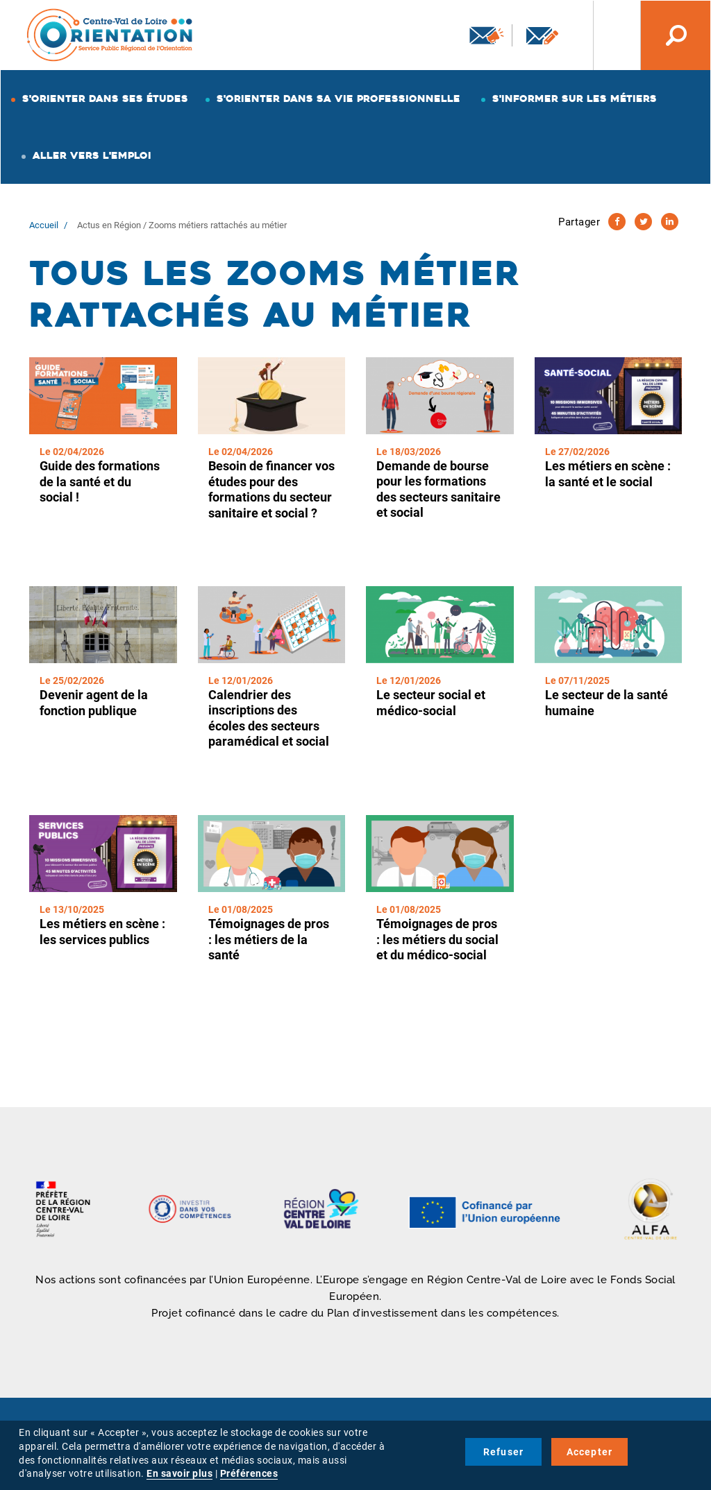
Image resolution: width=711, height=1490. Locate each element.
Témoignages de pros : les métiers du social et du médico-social (437, 939)
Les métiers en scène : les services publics (102, 931)
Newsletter (487, 35)
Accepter (590, 1451)
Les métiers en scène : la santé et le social (608, 474)
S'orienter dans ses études (105, 98)
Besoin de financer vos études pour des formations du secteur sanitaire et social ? (271, 489)
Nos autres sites (606, 35)
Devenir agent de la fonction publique (94, 702)
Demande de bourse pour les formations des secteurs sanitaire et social (438, 489)
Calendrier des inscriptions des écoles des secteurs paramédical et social (268, 718)
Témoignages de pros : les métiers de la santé (268, 939)
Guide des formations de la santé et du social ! (100, 481)
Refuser (503, 1451)
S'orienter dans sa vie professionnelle (338, 98)
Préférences (249, 1473)
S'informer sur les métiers (574, 98)
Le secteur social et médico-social (430, 702)
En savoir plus (179, 1473)
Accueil (43, 225)
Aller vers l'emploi (92, 155)
